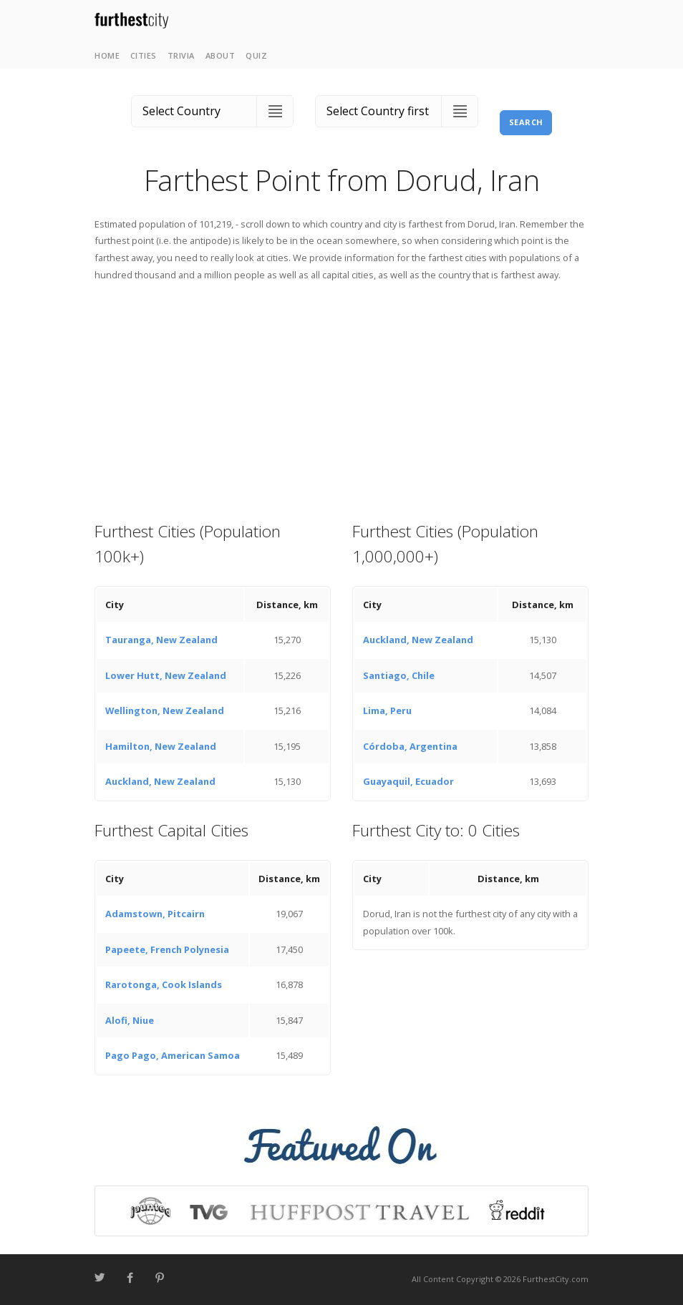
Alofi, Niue (129, 1020)
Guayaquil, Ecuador (408, 781)
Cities (143, 55)
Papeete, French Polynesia (167, 949)
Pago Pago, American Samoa (172, 1055)
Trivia (181, 55)
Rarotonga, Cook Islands (163, 984)
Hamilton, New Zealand (160, 746)
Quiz (256, 55)
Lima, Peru (387, 710)
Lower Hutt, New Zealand (165, 675)
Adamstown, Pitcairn (155, 913)
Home (107, 55)
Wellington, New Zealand (164, 710)
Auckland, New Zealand (160, 781)
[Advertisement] (341, 400)
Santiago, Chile (399, 675)
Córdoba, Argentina (410, 746)
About (220, 55)
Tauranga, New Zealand (161, 639)
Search (526, 122)
